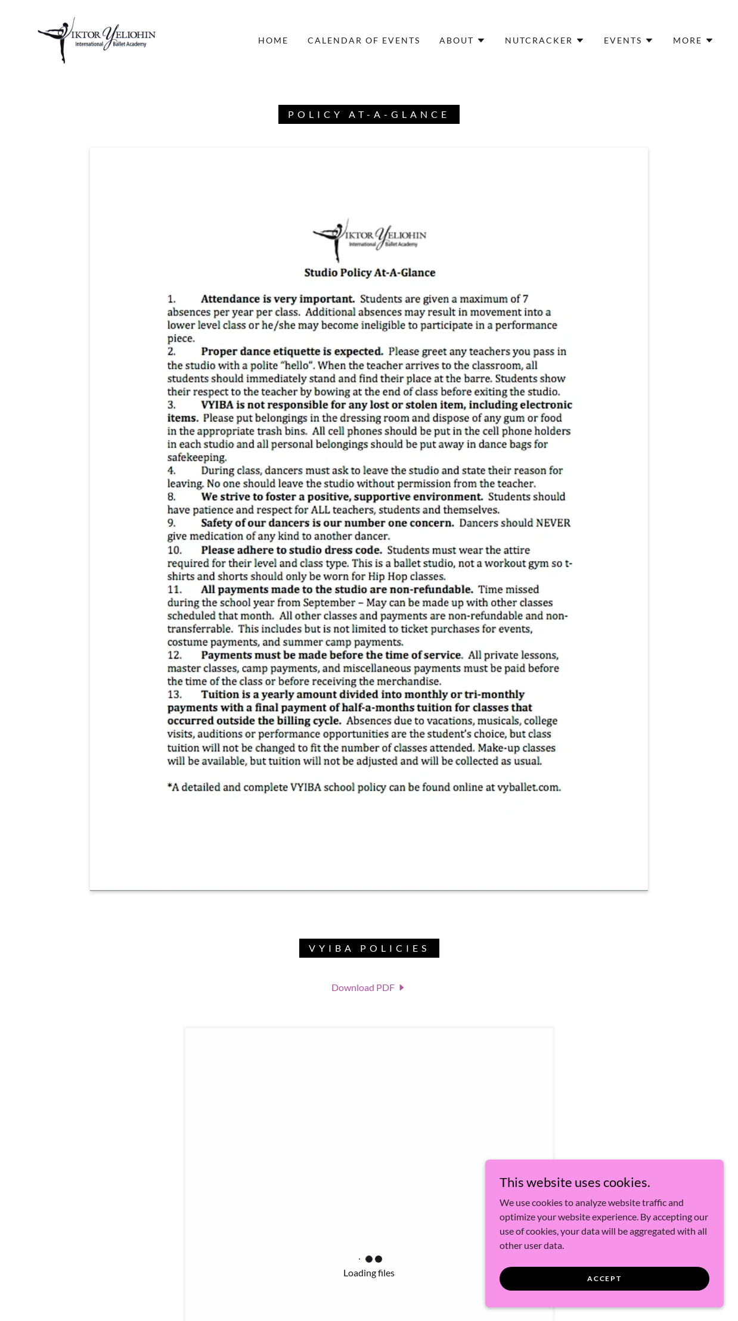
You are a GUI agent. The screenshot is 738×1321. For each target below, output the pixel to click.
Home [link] (273, 40)
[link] (97, 39)
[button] (462, 40)
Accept (604, 1278)
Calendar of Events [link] (364, 40)
